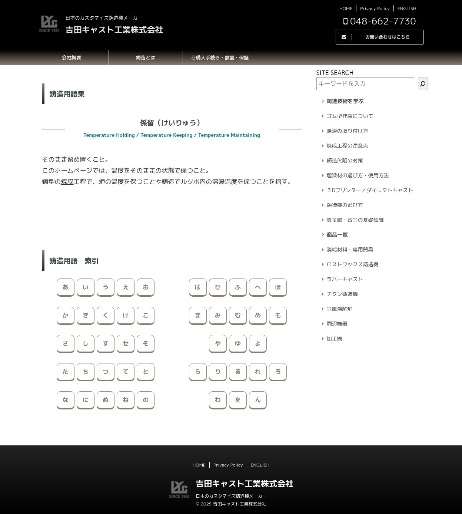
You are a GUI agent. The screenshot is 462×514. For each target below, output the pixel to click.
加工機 (334, 338)
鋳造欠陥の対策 (345, 160)
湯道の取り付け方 (347, 130)
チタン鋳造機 (342, 293)
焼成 (67, 181)
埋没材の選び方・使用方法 (358, 175)
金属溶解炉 (340, 308)
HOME (345, 8)
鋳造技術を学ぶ (345, 101)
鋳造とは (145, 57)
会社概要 (71, 57)
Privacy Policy (374, 8)
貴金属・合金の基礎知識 (355, 219)
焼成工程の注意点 (347, 145)
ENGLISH (407, 8)
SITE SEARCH (335, 73)
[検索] (423, 83)
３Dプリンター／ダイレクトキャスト (370, 190)
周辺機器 (337, 323)
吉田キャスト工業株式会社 (114, 29)
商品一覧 (337, 234)
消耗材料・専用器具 (350, 249)
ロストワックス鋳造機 (353, 264)
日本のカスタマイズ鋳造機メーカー (231, 496)
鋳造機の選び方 (345, 204)
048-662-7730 (379, 20)
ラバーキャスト (345, 279)
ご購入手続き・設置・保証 (220, 57)
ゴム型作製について (350, 115)
